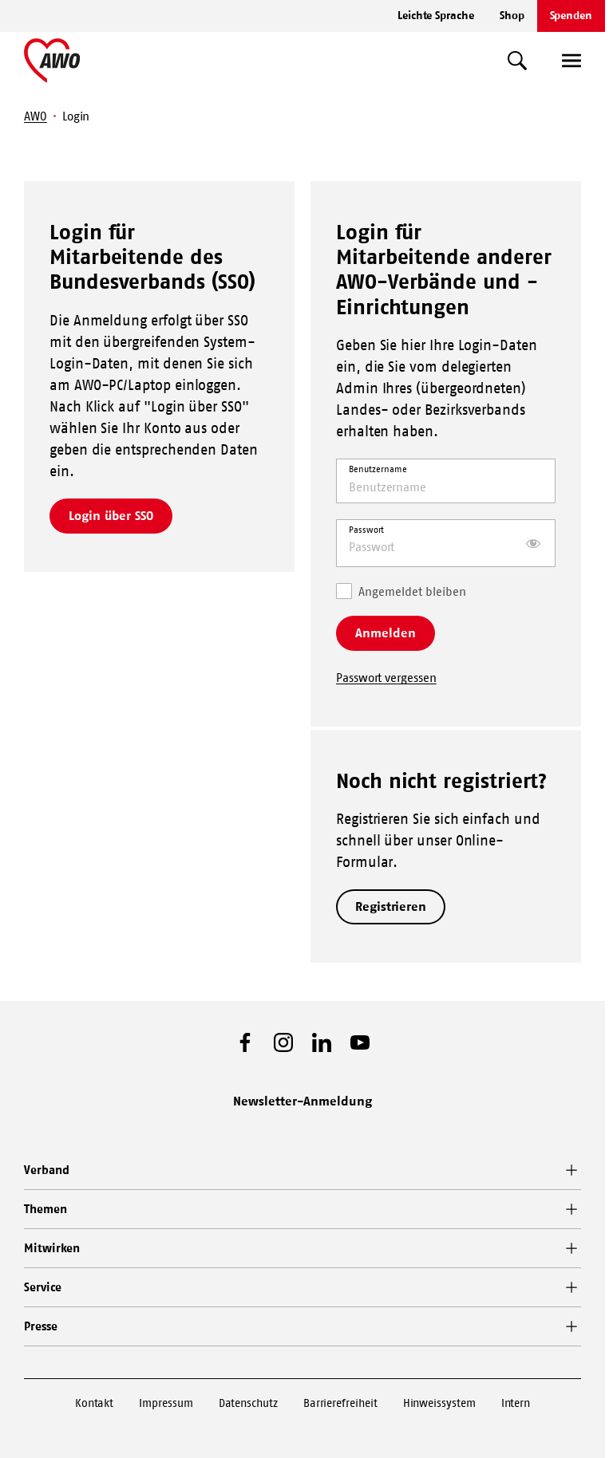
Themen (45, 1209)
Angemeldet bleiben (401, 590)
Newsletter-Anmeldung (302, 1101)
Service (42, 1287)
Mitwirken (52, 1248)
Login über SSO (111, 515)
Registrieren (390, 906)
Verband (46, 1169)
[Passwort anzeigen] (533, 543)
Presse (40, 1326)
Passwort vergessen (386, 677)
